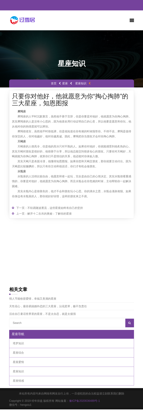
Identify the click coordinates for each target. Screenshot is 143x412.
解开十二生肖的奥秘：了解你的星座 (49, 213)
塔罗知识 (18, 343)
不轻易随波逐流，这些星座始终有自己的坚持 (55, 207)
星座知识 (80, 83)
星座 (65, 83)
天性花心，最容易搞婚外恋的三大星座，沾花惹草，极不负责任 (48, 306)
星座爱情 (18, 362)
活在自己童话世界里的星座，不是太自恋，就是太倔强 (42, 313)
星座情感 (18, 380)
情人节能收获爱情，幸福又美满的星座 (32, 298)
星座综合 (18, 352)
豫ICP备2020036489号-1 (84, 400)
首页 (54, 83)
